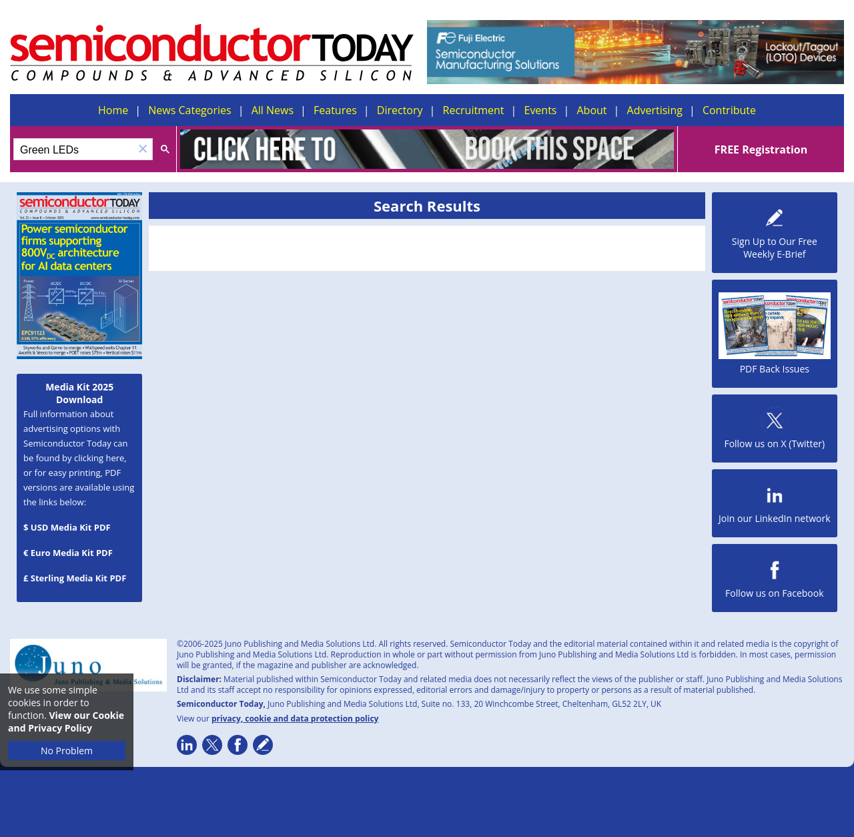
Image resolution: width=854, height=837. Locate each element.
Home (113, 110)
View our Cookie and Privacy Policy (66, 721)
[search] (73, 150)
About (592, 110)
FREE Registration (761, 149)
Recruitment (473, 110)
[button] (143, 149)
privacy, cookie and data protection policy (295, 718)
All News (273, 110)
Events (540, 110)
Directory (400, 110)
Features (335, 110)
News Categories (189, 110)
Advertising (655, 110)
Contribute (729, 110)
